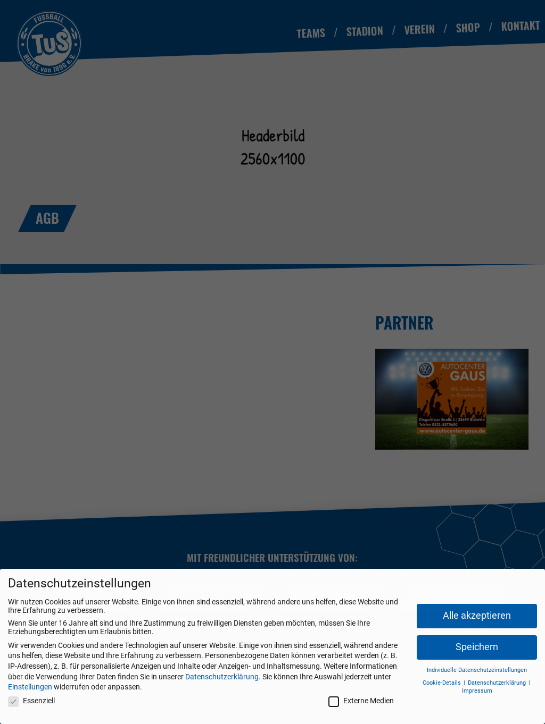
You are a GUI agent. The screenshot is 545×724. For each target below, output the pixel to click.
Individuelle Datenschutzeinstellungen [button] (477, 670)
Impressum (477, 690)
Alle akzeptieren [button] (477, 615)
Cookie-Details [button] (443, 682)
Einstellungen (30, 687)
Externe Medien (361, 700)
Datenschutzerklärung (222, 676)
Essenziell (31, 700)
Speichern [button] (477, 647)
